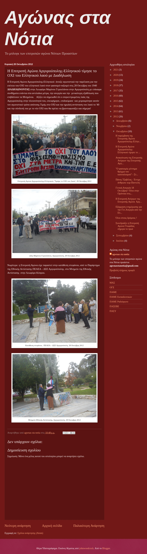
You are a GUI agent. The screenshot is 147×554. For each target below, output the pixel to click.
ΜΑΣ (112, 282)
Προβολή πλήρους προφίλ (122, 270)
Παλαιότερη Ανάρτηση (88, 526)
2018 (116, 85)
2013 (116, 111)
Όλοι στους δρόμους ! (126, 218)
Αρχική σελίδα (52, 526)
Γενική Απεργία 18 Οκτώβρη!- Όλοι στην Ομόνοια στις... (127, 190)
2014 (116, 106)
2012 (116, 116)
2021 (116, 69)
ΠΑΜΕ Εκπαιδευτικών (121, 297)
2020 (116, 75)
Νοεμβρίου (122, 126)
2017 (116, 90)
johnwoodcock (86, 548)
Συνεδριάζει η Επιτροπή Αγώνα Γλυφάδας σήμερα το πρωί (127, 226)
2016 (116, 95)
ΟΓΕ (112, 287)
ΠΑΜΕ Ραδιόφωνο (119, 301)
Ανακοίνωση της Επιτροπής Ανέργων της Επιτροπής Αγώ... (129, 160)
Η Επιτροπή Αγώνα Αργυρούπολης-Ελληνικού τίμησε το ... (128, 149)
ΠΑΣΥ (113, 311)
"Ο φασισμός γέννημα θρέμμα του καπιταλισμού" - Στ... (127, 171)
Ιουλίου (120, 240)
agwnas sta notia (120, 254)
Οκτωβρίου (122, 131)
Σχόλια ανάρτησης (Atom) (30, 533)
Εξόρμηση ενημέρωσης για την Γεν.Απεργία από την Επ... (129, 210)
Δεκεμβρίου (122, 121)
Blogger (106, 548)
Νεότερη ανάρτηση (18, 526)
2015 (116, 101)
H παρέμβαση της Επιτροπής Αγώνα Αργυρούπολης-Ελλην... (128, 138)
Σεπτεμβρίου (122, 235)
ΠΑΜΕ (113, 292)
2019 (116, 80)
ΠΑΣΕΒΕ (114, 306)
